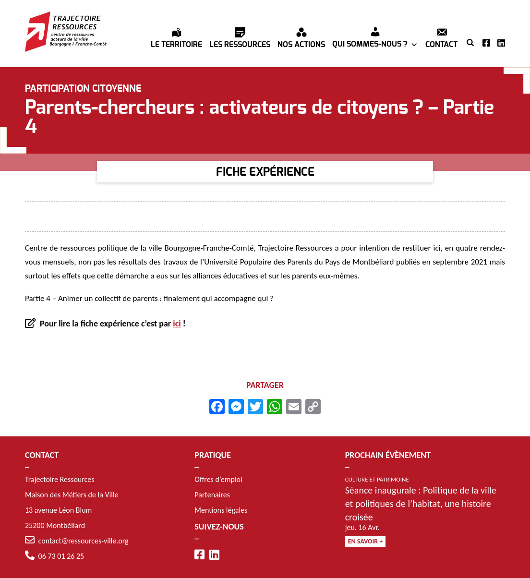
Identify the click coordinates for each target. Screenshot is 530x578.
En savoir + (365, 541)
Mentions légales (220, 510)
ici (177, 323)
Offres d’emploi (218, 479)
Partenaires (212, 494)
